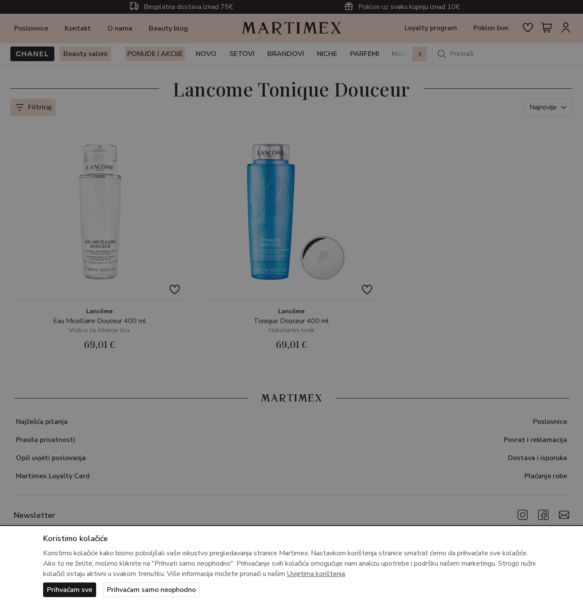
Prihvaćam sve (69, 590)
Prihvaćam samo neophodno (151, 590)
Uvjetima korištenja (316, 574)
